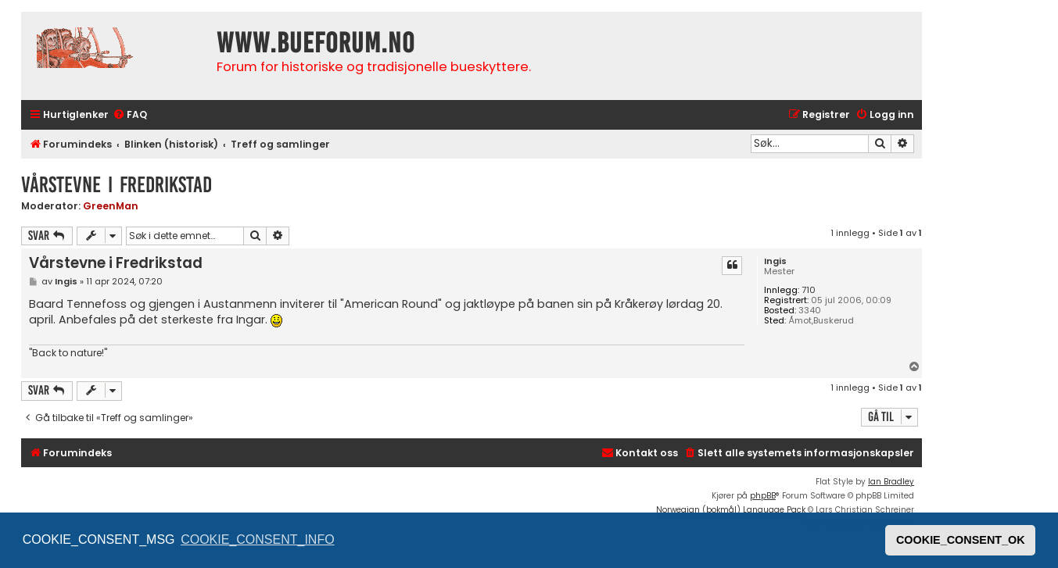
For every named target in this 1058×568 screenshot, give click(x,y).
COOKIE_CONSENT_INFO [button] (257, 539)
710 (809, 290)
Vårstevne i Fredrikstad (116, 185)
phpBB (763, 496)
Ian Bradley (891, 482)
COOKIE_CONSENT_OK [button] (960, 540)
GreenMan (110, 206)
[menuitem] (130, 115)
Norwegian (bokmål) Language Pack (730, 510)
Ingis (775, 261)
